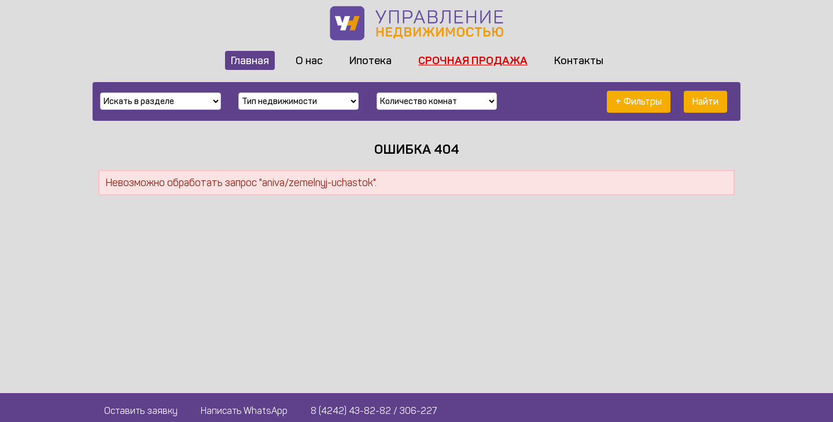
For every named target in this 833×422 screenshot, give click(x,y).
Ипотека (370, 60)
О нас (309, 60)
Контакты (578, 60)
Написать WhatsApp (244, 410)
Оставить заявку (141, 410)
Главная (250, 60)
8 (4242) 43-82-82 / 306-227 (374, 410)
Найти (705, 101)
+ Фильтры (638, 101)
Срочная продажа (473, 60)
